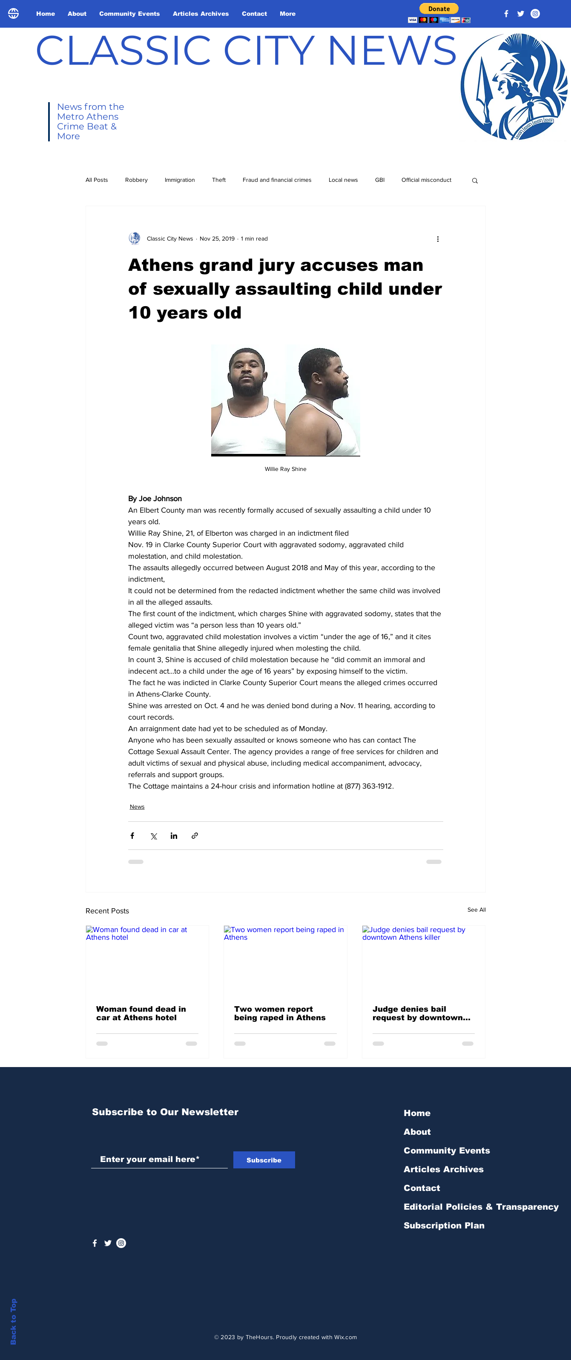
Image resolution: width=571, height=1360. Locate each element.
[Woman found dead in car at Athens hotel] (147, 960)
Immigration (180, 179)
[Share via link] (195, 836)
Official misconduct (426, 179)
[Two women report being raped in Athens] (285, 960)
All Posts (97, 179)
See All (477, 909)
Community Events (447, 1150)
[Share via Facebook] (132, 836)
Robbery (136, 179)
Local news (343, 179)
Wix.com (345, 1337)
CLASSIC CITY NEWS (246, 50)
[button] (439, 13)
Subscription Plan (444, 1225)
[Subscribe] (264, 1159)
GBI (379, 179)
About (417, 1131)
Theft (219, 179)
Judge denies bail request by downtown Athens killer (418, 1013)
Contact (422, 1188)
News (137, 806)
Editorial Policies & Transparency (481, 1206)
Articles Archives (444, 1169)
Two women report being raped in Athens (280, 1013)
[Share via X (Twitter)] (153, 836)
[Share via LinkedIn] (174, 836)
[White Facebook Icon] (95, 1243)
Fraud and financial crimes (277, 179)
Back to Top (13, 1322)
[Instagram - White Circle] (535, 13)
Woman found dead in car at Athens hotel (141, 1013)
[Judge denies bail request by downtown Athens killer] (423, 960)
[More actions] (438, 238)
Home (417, 1113)
